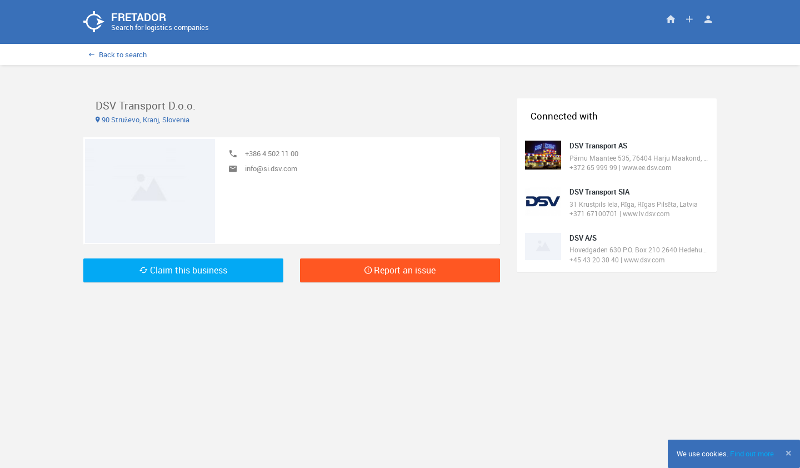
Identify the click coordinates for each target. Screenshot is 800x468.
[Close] (789, 453)
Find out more (752, 454)
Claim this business (183, 271)
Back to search (118, 55)
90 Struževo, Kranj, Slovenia (142, 120)
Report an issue (400, 271)
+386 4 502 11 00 (271, 154)
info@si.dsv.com (271, 170)
